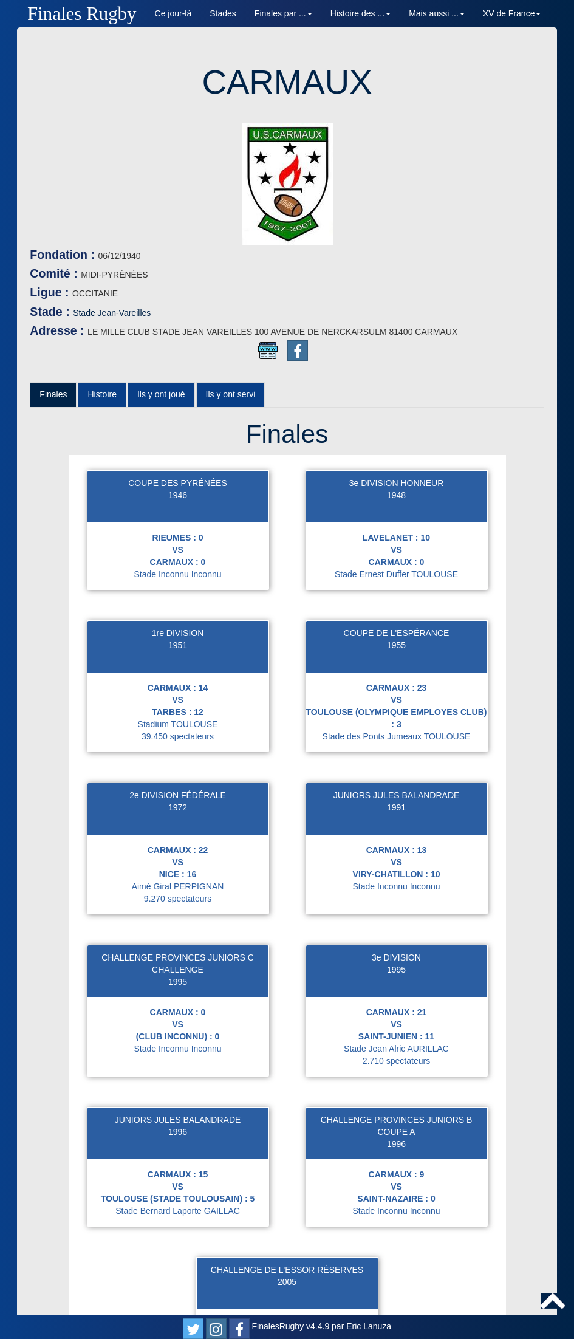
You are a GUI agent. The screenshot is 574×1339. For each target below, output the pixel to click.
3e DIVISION (396, 835)
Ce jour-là (173, 13)
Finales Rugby (82, 13)
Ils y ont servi (231, 272)
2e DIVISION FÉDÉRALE (177, 673)
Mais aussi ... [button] (437, 13)
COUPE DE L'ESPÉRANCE (396, 511)
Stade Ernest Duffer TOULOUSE (396, 452)
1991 (396, 685)
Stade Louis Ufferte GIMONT (287, 1239)
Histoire (101, 272)
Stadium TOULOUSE (178, 602)
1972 (177, 685)
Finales (53, 272)
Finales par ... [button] (283, 13)
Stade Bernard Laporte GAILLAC (177, 1089)
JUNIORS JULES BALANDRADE (396, 673)
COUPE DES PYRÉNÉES (177, 361)
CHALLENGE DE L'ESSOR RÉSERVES (287, 1147)
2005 (287, 1160)
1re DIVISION (178, 511)
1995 (177, 860)
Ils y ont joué (161, 272)
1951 (177, 523)
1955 (396, 523)
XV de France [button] (512, 13)
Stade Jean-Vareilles (157, 191)
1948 (396, 373)
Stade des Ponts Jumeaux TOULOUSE (397, 614)
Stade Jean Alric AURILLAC (396, 926)
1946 (177, 373)
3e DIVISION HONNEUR (396, 361)
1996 (177, 1010)
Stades (223, 13)
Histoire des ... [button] (360, 13)
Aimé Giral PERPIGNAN (178, 764)
